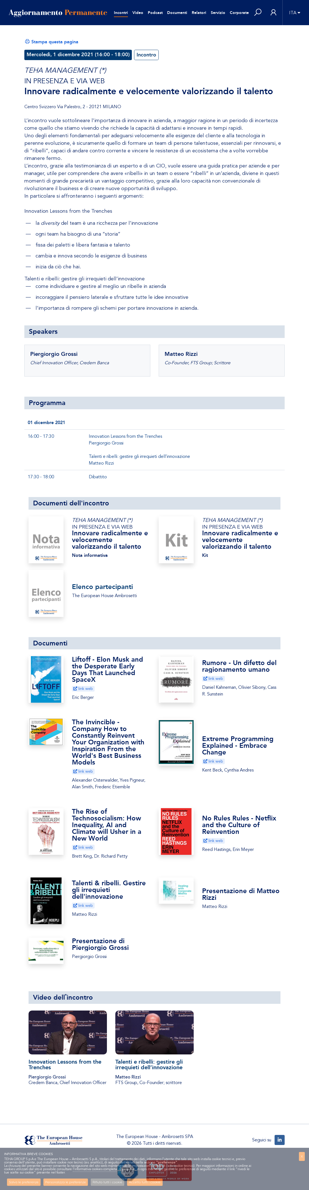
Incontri (121, 12)
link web (83, 688)
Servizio (218, 12)
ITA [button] (292, 13)
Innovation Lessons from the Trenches (65, 1064)
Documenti (177, 12)
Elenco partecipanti (102, 587)
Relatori (199, 12)
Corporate (239, 12)
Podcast (155, 12)
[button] (257, 13)
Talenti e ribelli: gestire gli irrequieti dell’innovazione (149, 1064)
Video (137, 12)
